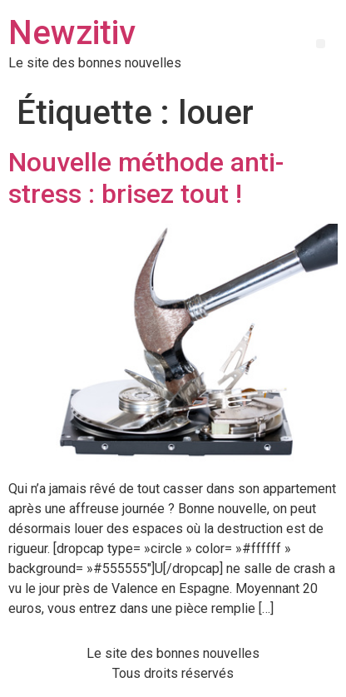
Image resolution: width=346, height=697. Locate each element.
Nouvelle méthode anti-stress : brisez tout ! (146, 178)
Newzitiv (72, 32)
